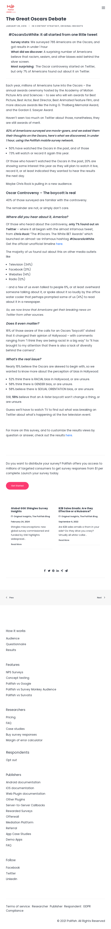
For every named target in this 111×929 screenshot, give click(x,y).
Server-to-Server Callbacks (25, 805)
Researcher (40, 906)
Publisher (56, 906)
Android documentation (23, 782)
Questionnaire (16, 644)
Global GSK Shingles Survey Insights (29, 510)
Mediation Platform (19, 822)
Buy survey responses (21, 735)
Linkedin (11, 879)
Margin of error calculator (24, 740)
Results (11, 650)
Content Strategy (47, 26)
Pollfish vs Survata (19, 695)
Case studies (15, 729)
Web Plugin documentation (25, 794)
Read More (16, 544)
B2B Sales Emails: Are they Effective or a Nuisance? (76, 510)
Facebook (13, 868)
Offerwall (12, 817)
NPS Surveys (14, 672)
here (69, 435)
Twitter (11, 873)
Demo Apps (14, 840)
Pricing (11, 717)
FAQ (8, 723)
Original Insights (71, 26)
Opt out (11, 760)
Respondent (72, 906)
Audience (13, 638)
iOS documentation (20, 788)
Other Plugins (15, 799)
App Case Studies (18, 834)
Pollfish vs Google (18, 684)
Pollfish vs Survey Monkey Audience (31, 689)
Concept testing (17, 678)
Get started (17, 485)
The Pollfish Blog (41, 516)
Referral (11, 828)
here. (59, 244)
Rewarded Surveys (19, 811)
